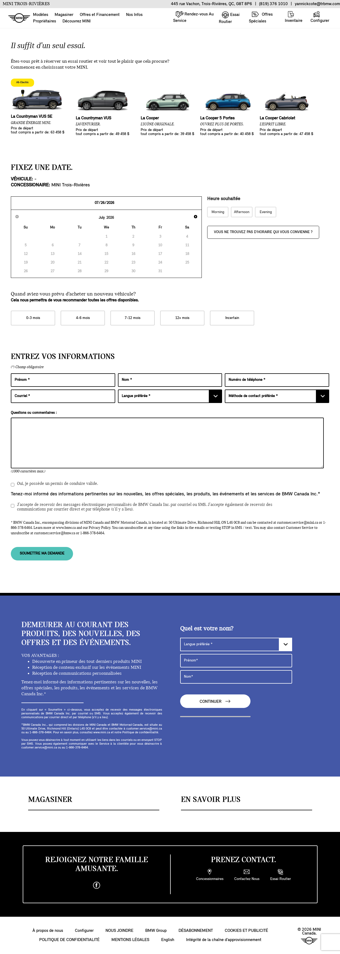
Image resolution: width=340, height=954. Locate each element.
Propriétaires (44, 21)
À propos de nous (47, 931)
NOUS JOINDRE (119, 931)
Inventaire (293, 17)
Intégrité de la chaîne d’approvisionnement (223, 940)
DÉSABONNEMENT (196, 931)
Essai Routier (229, 17)
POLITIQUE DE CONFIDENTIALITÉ (69, 940)
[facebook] (96, 885)
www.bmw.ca (66, 528)
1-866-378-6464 (92, 533)
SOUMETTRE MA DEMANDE (42, 554)
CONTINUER (215, 701)
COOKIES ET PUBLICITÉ (246, 931)
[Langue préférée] (170, 396)
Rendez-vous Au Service (193, 17)
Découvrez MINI (76, 21)
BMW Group (156, 931)
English (167, 940)
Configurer (320, 17)
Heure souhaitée (223, 198)
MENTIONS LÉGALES (130, 940)
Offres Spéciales (261, 17)
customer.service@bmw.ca (54, 533)
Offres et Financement (100, 15)
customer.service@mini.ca (297, 523)
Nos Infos (134, 15)
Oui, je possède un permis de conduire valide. (54, 485)
